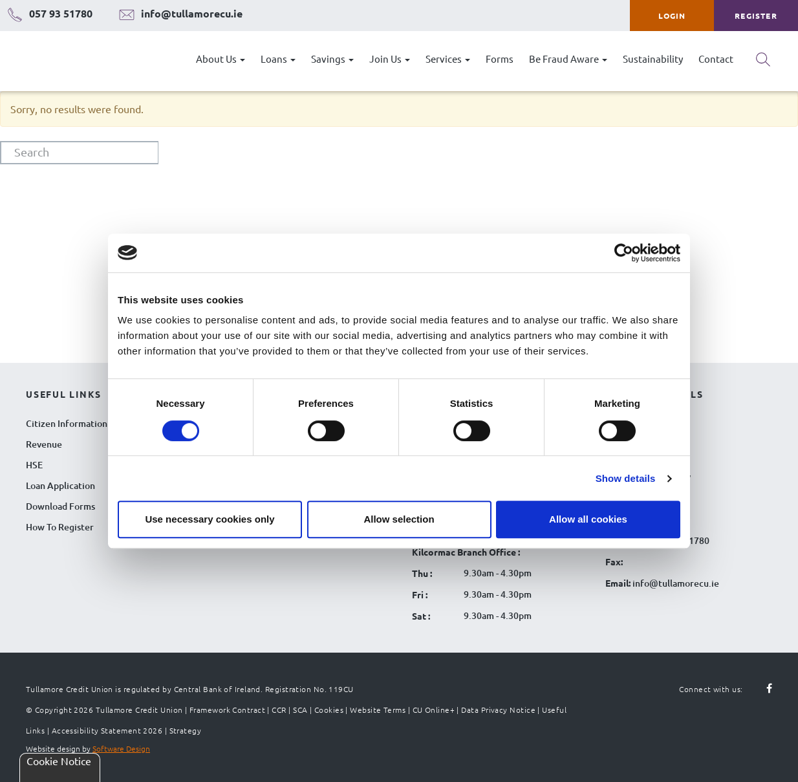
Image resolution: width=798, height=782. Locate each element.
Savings (332, 58)
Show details (626, 478)
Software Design (121, 748)
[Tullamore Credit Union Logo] (74, 61)
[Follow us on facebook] (761, 689)
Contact (715, 58)
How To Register (60, 527)
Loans (278, 58)
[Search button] (763, 64)
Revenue (44, 444)
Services (448, 58)
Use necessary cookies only (209, 519)
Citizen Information (66, 423)
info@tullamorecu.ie (675, 583)
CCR (279, 709)
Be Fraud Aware (568, 58)
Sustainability (653, 58)
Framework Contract (227, 709)
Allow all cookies (588, 519)
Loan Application (60, 485)
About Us (220, 58)
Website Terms (377, 709)
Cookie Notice (59, 760)
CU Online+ (434, 709)
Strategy (185, 730)
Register (756, 15)
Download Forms (60, 506)
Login (672, 15)
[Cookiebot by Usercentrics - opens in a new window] (623, 253)
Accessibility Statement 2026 (107, 730)
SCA (300, 709)
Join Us (389, 58)
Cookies (328, 709)
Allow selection (398, 519)
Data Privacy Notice (498, 709)
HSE (34, 465)
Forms (499, 58)
